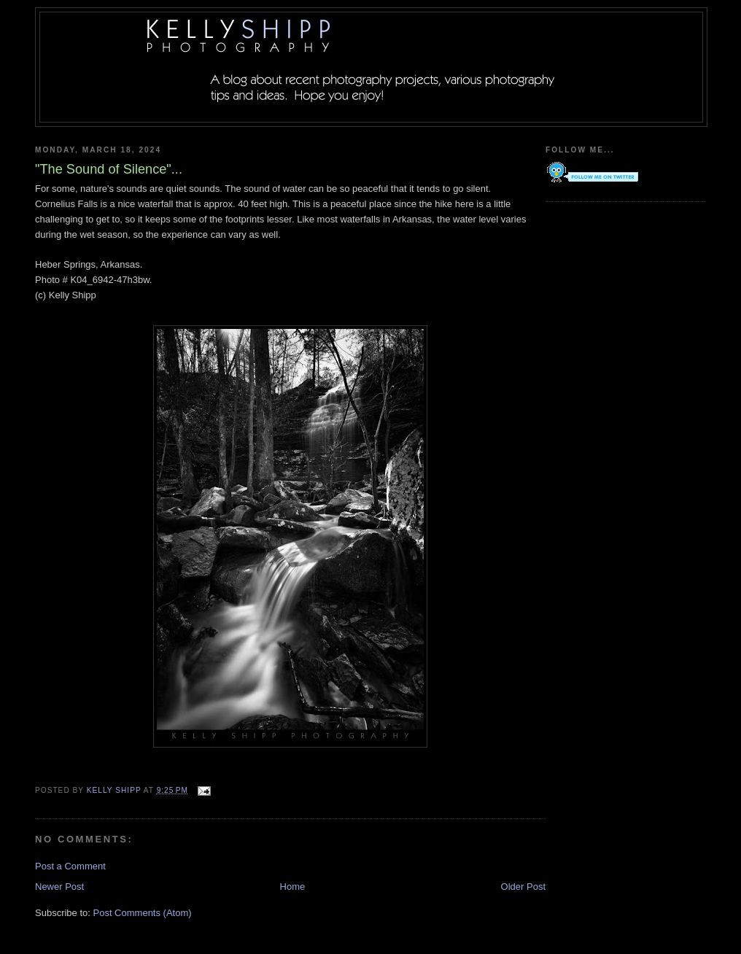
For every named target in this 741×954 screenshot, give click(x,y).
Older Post (523, 886)
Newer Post (59, 886)
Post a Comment (70, 866)
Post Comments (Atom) (142, 912)
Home (293, 886)
